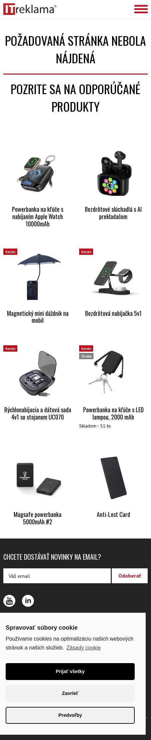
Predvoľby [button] (70, 715)
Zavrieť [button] (70, 693)
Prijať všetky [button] (70, 671)
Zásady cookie (84, 648)
